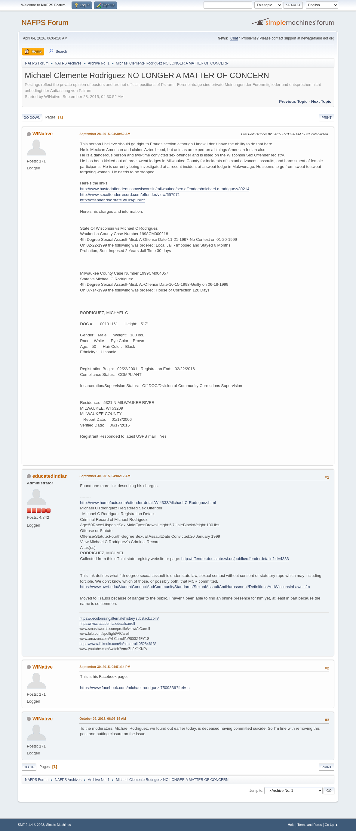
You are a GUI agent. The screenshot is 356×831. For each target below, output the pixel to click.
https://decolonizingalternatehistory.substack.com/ (119, 618)
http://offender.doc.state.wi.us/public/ (112, 200)
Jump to (256, 791)
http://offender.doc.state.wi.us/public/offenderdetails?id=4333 (235, 558)
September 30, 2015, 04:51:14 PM (104, 667)
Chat (234, 38)
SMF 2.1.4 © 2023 (31, 824)
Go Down (31, 117)
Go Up (28, 767)
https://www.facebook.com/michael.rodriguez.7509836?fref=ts (134, 687)
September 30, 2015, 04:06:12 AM (104, 476)
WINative (42, 133)
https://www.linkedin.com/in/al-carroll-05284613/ (117, 644)
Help (291, 824)
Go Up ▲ (331, 824)
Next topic (321, 101)
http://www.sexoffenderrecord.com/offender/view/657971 (130, 194)
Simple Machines (58, 824)
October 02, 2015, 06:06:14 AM (102, 718)
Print (326, 117)
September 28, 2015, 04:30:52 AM (104, 134)
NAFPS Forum (44, 22)
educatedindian (50, 476)
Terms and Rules (309, 824)
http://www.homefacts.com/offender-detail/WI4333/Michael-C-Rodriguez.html (148, 502)
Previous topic (293, 101)
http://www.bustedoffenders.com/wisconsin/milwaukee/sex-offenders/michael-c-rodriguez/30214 (164, 189)
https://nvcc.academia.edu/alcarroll (107, 624)
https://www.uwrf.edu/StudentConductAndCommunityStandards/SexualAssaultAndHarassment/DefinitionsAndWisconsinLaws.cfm (195, 586)
